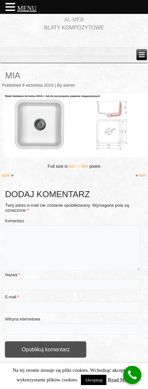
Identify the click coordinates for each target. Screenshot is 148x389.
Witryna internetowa (22, 319)
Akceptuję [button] (93, 379)
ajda (6, 175)
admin (69, 85)
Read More (119, 379)
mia (12, 75)
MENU (27, 8)
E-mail (12, 297)
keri (142, 175)
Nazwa (12, 275)
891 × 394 (78, 166)
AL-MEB (74, 19)
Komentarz (14, 221)
